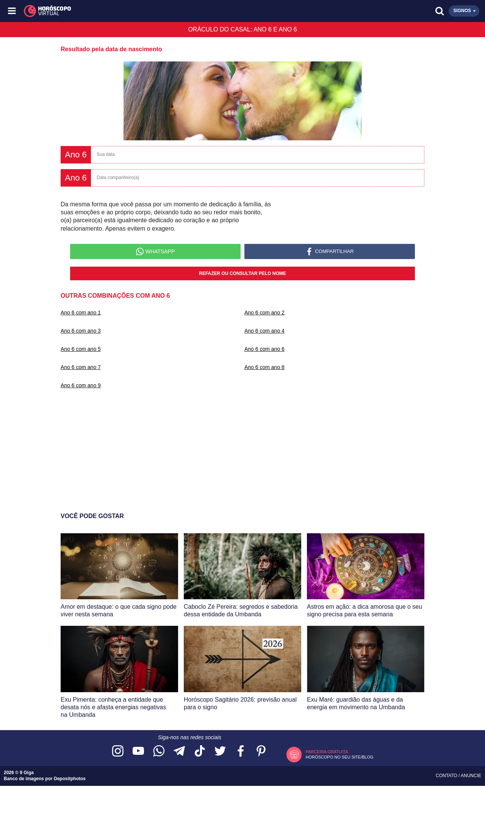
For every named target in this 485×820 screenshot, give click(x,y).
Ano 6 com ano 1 (81, 312)
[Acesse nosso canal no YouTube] (138, 752)
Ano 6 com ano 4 (264, 331)
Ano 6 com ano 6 (264, 349)
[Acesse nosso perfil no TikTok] (199, 752)
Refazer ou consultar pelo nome (242, 273)
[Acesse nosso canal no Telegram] (179, 752)
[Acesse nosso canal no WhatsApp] (158, 752)
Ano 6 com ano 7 (81, 367)
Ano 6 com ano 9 (81, 385)
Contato (447, 775)
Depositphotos (70, 778)
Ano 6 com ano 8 (264, 367)
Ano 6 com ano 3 (81, 331)
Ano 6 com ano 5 (81, 349)
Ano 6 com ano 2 (264, 312)
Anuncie (471, 775)
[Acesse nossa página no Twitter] (220, 752)
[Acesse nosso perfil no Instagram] (117, 752)
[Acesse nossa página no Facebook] (240, 752)
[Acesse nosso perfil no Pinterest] (261, 752)
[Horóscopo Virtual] (128, 11)
